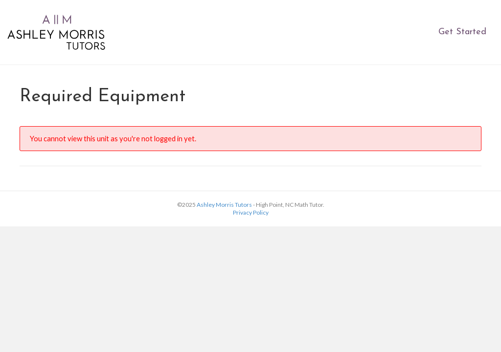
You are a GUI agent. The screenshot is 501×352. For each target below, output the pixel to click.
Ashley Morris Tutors (224, 204)
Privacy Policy (251, 212)
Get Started (462, 32)
